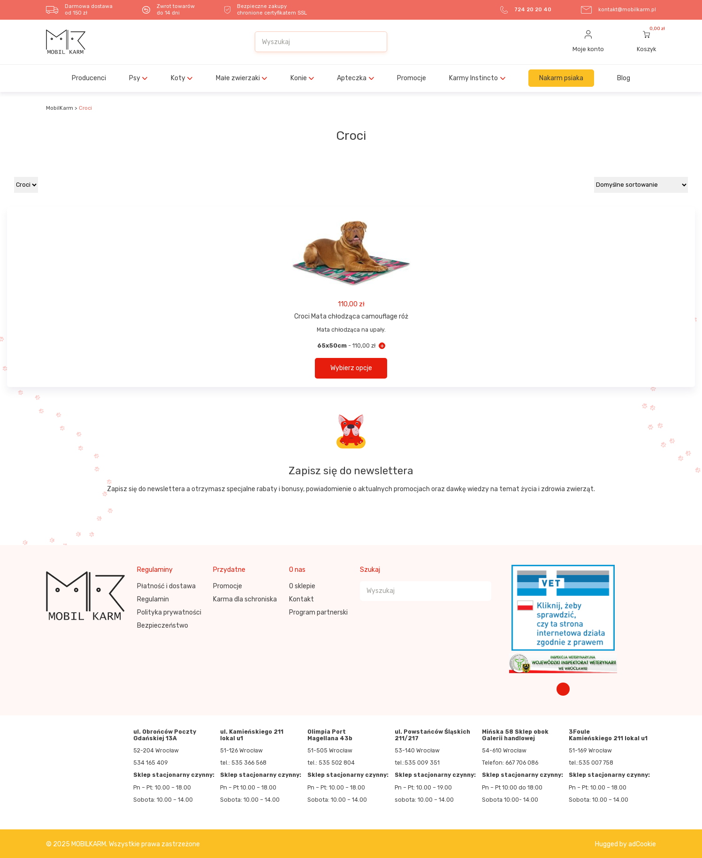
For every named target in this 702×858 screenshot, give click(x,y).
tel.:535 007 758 (591, 762)
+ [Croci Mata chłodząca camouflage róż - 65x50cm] (382, 345)
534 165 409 (150, 762)
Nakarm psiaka (561, 78)
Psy (134, 78)
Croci (85, 108)
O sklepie (302, 586)
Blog (623, 78)
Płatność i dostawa (166, 586)
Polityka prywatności (169, 612)
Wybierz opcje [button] (351, 368)
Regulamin (153, 599)
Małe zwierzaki (238, 78)
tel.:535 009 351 (417, 762)
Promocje (411, 78)
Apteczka (351, 78)
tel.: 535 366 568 (243, 762)
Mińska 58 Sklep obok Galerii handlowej (515, 735)
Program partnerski (318, 612)
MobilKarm (59, 108)
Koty (178, 78)
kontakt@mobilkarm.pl (627, 10)
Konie (298, 78)
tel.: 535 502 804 (331, 762)
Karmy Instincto (473, 78)
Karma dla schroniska (245, 599)
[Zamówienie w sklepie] (641, 185)
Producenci (89, 78)
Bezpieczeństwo (162, 626)
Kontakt (301, 599)
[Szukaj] (375, 42)
